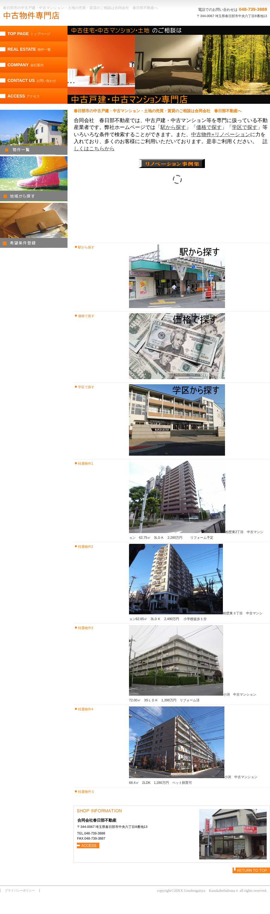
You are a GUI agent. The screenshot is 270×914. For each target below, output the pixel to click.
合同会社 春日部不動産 (46, 15)
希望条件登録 (34, 225)
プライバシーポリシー (20, 890)
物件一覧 (34, 132)
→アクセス (88, 845)
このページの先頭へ (251, 870)
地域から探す (34, 178)
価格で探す (209, 127)
